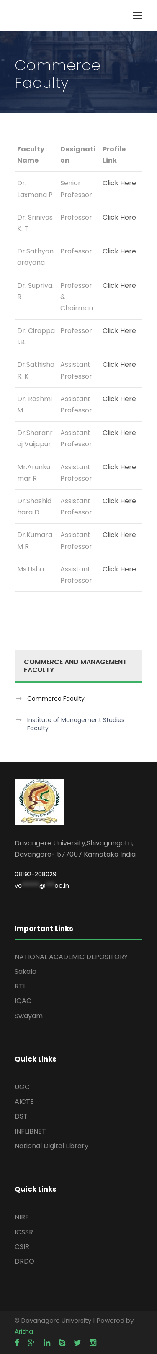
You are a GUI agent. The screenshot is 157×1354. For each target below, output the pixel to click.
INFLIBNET (30, 1131)
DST (21, 1116)
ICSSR (24, 1232)
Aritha (24, 1331)
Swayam (29, 1016)
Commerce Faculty (56, 698)
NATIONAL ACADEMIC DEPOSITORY (71, 957)
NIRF (22, 1217)
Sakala (25, 971)
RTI (20, 986)
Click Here (119, 183)
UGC (22, 1087)
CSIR (22, 1247)
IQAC (23, 1001)
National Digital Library (51, 1146)
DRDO (24, 1261)
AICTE (24, 1101)
